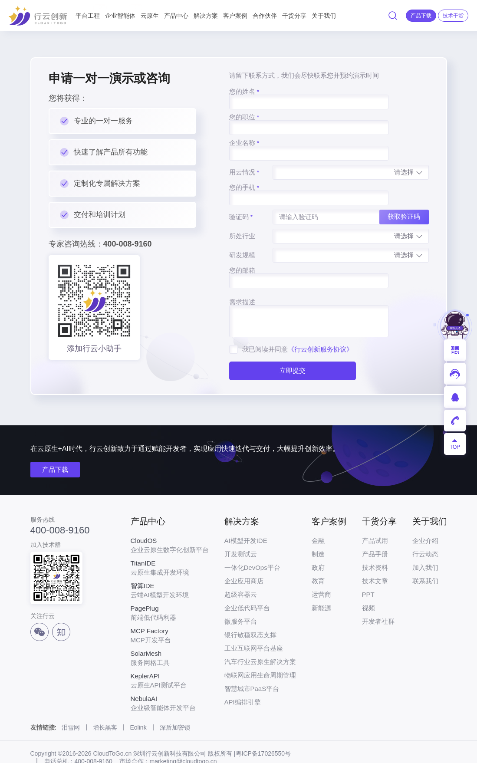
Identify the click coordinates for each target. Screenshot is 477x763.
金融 (318, 520)
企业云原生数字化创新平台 (170, 524)
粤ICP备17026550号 (263, 733)
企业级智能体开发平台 (170, 682)
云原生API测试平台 (170, 660)
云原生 (150, 15)
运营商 (321, 574)
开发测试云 (240, 533)
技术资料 (375, 547)
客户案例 (235, 15)
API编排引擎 (242, 681)
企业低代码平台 (247, 587)
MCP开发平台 (170, 615)
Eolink (138, 707)
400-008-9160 (60, 510)
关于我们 (324, 15)
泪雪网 (71, 707)
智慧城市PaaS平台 (252, 668)
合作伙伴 (265, 15)
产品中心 (176, 15)
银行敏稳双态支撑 (250, 614)
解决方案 (206, 15)
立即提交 (290, 325)
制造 (318, 533)
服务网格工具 (170, 637)
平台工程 (88, 11)
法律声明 (42, 750)
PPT (368, 574)
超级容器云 (240, 574)
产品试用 (375, 520)
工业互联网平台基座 (253, 627)
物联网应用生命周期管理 (260, 654)
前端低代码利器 (170, 592)
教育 (318, 560)
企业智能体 (120, 11)
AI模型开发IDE (245, 520)
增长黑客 (105, 707)
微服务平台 (240, 601)
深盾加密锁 (175, 707)
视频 (368, 587)
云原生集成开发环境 (170, 547)
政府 (318, 547)
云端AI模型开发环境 (170, 570)
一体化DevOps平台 (252, 547)
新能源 (321, 587)
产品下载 (56, 449)
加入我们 (425, 547)
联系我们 (425, 560)
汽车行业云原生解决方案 (260, 641)
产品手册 (375, 533)
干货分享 (294, 15)
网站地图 (80, 750)
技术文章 (375, 560)
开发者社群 (378, 601)
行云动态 (425, 533)
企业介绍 (425, 520)
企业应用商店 (243, 560)
